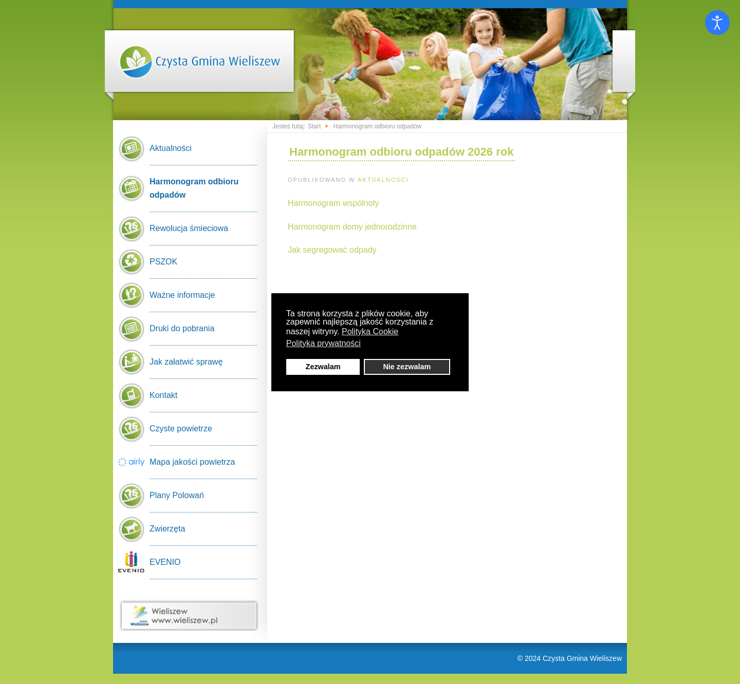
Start (314, 126)
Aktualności (383, 180)
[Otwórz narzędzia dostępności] (717, 22)
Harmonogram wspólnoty (333, 203)
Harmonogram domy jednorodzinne (352, 226)
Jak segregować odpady (332, 249)
